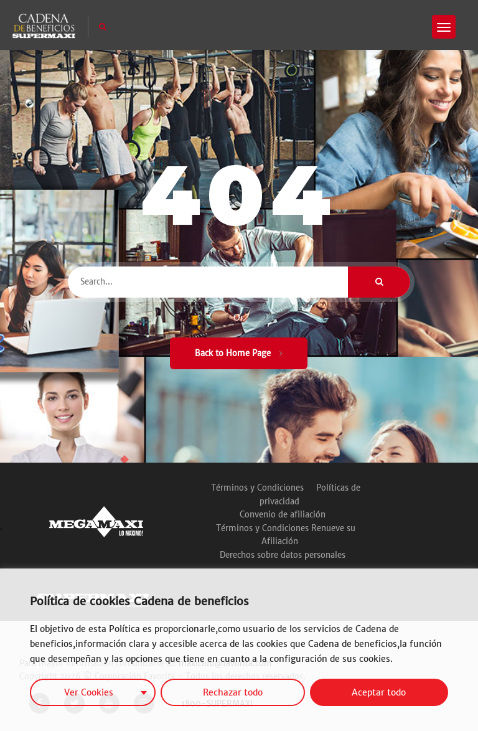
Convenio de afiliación (283, 514)
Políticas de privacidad (310, 495)
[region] (239, 649)
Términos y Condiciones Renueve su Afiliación (285, 535)
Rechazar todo (233, 692)
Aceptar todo (379, 692)
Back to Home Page (239, 353)
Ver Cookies (88, 692)
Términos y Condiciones (257, 488)
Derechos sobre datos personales (282, 555)
